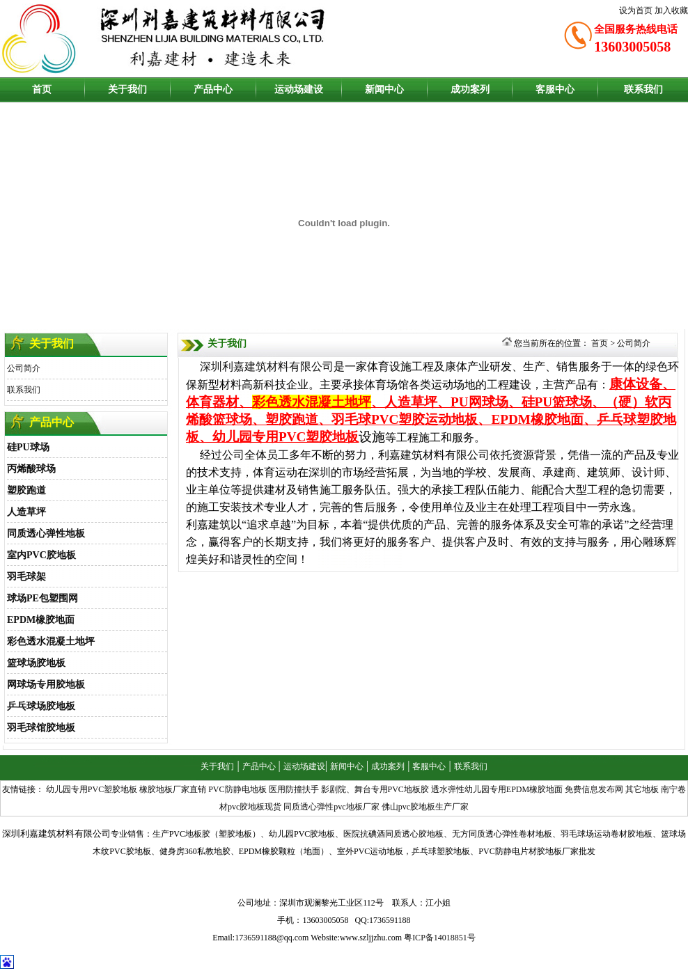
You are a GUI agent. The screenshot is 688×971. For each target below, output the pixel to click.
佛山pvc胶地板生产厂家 (425, 807)
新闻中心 (384, 89)
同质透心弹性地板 (46, 533)
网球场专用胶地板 (46, 684)
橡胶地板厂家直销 (172, 789)
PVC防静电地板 (237, 789)
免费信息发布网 (594, 789)
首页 (42, 89)
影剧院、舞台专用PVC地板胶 (375, 789)
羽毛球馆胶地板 (41, 728)
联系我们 (643, 89)
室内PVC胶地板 (41, 555)
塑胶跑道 (26, 490)
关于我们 (127, 89)
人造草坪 (26, 512)
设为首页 (635, 10)
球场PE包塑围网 (42, 598)
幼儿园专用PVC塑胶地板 (91, 789)
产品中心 (213, 89)
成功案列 (470, 89)
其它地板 (642, 789)
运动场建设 (298, 89)
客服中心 (554, 89)
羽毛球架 (26, 576)
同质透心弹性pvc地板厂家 (331, 807)
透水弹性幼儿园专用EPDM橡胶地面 (497, 789)
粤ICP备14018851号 (440, 937)
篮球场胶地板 (36, 663)
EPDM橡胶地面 (41, 620)
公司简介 (23, 368)
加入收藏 (671, 10)
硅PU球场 (28, 447)
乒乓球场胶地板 (41, 706)
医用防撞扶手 (294, 789)
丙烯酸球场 (31, 469)
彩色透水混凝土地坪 (51, 641)
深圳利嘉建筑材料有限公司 (267, 366)
